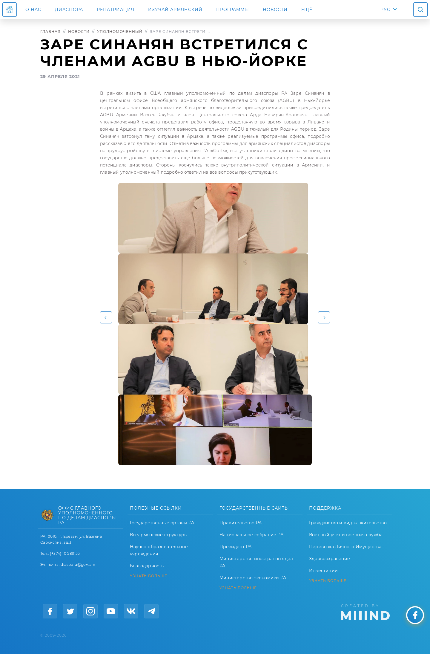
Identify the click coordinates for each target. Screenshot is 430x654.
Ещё (306, 9)
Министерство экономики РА (252, 577)
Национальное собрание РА (251, 534)
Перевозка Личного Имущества (345, 546)
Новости (275, 9)
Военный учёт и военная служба (346, 534)
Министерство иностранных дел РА (256, 562)
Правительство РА (240, 522)
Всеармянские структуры (159, 534)
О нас (33, 9)
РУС (385, 9)
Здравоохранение (329, 558)
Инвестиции (323, 570)
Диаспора (69, 9)
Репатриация (115, 9)
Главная (50, 31)
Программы (232, 9)
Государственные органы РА (162, 522)
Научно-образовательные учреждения (159, 550)
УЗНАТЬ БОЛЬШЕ (148, 576)
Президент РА (235, 546)
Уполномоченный (119, 31)
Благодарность (147, 566)
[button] (106, 317)
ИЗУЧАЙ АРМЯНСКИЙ (175, 9)
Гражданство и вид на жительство (348, 522)
